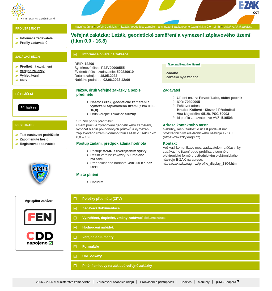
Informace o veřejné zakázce (105, 54)
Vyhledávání (29, 75)
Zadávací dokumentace (101, 208)
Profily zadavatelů (33, 43)
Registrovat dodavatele (38, 144)
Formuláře (90, 246)
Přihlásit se (28, 107)
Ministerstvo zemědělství (33, 12)
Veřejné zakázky (32, 71)
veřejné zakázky (107, 26)
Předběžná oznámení (36, 66)
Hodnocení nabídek (98, 227)
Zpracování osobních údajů (115, 282)
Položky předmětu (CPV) (102, 199)
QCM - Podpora (225, 282)
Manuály (204, 282)
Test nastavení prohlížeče (39, 135)
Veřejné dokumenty (97, 237)
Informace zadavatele (36, 38)
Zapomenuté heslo (34, 139)
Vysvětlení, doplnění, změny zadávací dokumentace (123, 218)
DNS (23, 80)
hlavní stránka (84, 26)
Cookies (186, 282)
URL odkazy (92, 256)
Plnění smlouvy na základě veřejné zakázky (117, 266)
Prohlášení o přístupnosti (157, 282)
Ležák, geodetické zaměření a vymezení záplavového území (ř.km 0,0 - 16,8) (170, 26)
